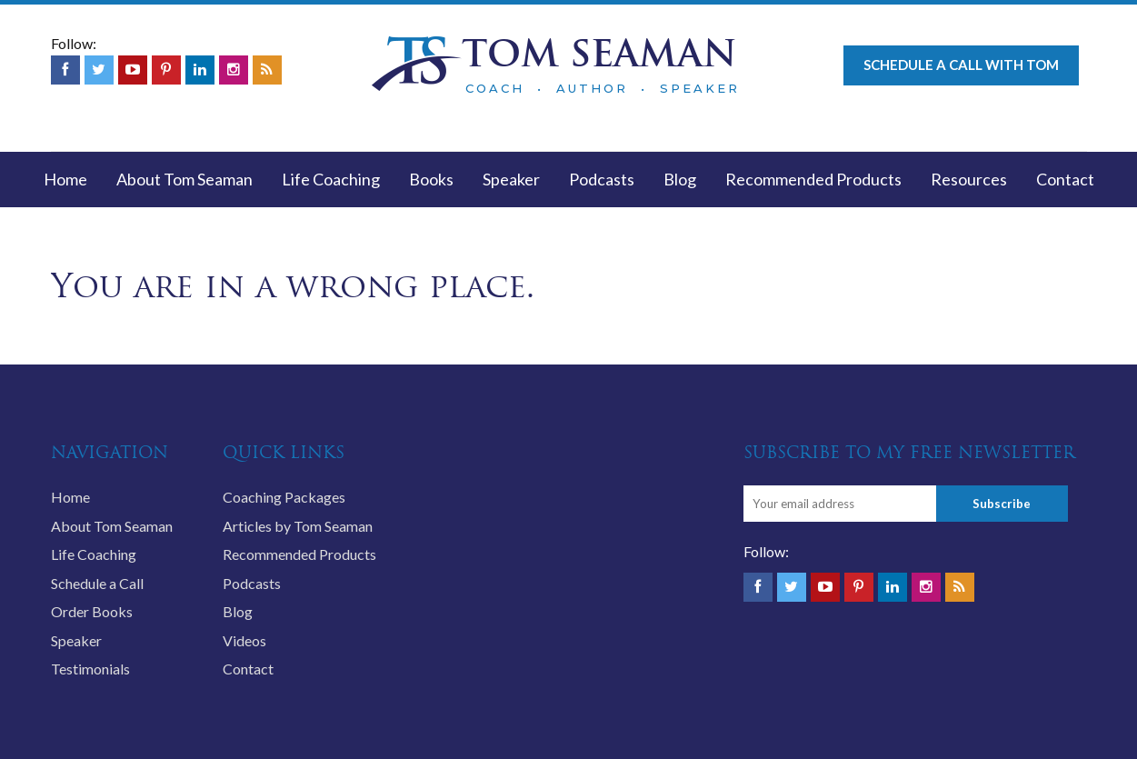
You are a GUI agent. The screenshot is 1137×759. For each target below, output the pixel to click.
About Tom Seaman (184, 179)
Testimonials (90, 668)
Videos (244, 640)
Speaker (511, 179)
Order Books (92, 611)
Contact (1065, 179)
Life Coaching (331, 179)
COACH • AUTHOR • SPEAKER (602, 88)
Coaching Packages (284, 496)
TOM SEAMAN (599, 53)
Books (431, 179)
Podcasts (601, 179)
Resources (969, 179)
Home (65, 179)
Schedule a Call (97, 583)
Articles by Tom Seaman (298, 525)
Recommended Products (813, 179)
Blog (679, 179)
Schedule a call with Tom (961, 64)
